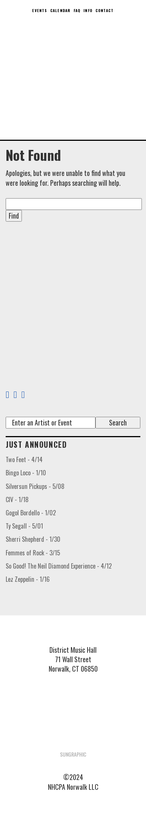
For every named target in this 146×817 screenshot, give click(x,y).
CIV (17, 499)
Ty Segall (24, 525)
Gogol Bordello (31, 512)
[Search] (50, 423)
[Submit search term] (117, 423)
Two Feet (24, 459)
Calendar (60, 10)
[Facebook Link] (7, 394)
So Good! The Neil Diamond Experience (59, 565)
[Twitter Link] (15, 394)
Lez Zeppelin (28, 579)
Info (87, 10)
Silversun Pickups (35, 486)
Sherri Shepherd (33, 539)
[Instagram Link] (26, 394)
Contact (104, 10)
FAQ (77, 10)
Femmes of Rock (33, 552)
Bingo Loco (26, 472)
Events (39, 10)
